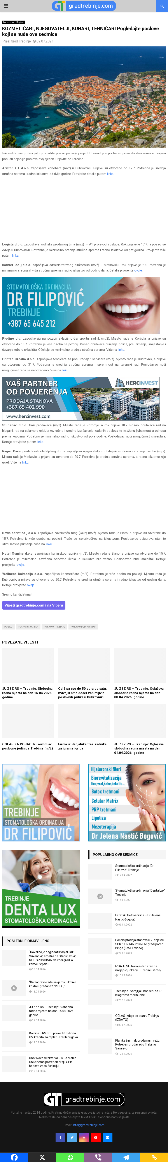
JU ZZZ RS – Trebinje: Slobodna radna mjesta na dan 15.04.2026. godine (27, 693)
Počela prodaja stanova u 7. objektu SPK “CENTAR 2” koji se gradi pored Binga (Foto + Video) (139, 944)
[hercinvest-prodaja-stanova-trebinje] (81, 419)
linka (110, 174)
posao (8, 627)
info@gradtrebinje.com (89, 1125)
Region (20, 22)
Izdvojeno (8, 22)
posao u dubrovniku (83, 627)
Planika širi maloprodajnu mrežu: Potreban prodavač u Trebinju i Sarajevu (137, 1044)
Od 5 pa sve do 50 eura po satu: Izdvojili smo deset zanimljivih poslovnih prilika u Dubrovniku (82, 693)
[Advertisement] (84, 211)
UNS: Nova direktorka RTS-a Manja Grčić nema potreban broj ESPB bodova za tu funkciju (52, 1062)
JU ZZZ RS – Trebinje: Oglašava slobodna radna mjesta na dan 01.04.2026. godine (139, 748)
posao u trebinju (54, 627)
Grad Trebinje (21, 41)
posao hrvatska (28, 627)
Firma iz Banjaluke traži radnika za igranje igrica (82, 746)
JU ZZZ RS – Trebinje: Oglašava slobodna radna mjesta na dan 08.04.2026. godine (139, 693)
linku (121, 350)
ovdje (138, 270)
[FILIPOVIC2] (81, 333)
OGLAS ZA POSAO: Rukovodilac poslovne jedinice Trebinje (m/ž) (27, 746)
